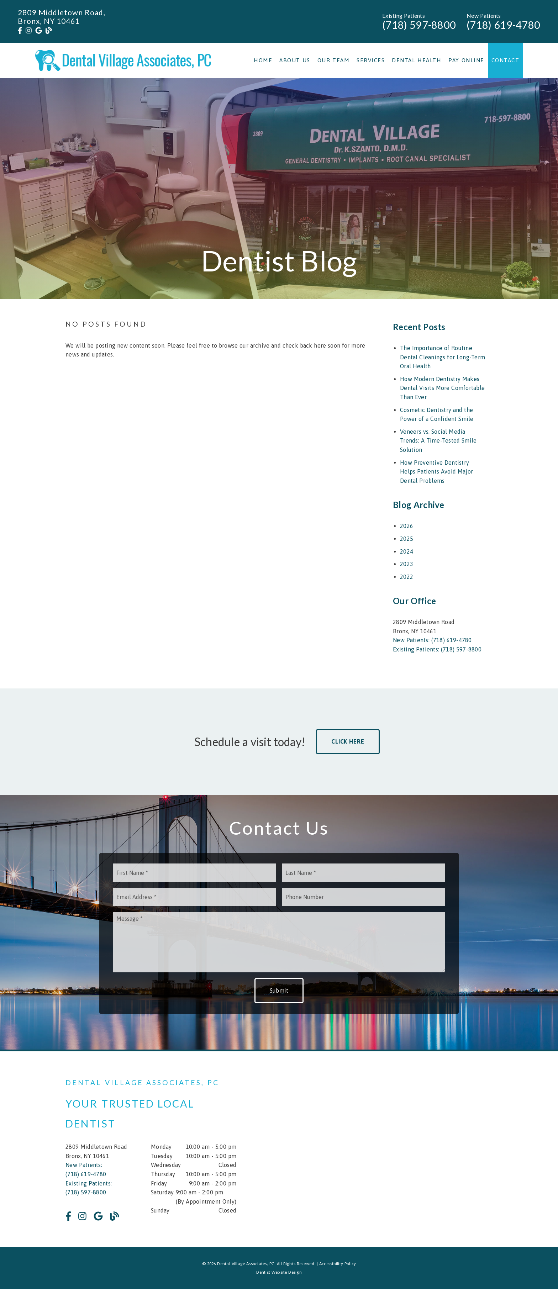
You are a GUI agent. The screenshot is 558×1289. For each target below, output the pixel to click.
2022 (406, 577)
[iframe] (407, 1149)
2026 (406, 526)
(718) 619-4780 (503, 25)
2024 (406, 551)
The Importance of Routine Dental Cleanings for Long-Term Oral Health (442, 357)
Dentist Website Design (279, 1272)
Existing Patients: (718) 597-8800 (437, 649)
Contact (505, 60)
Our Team (333, 60)
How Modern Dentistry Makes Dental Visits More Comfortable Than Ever (442, 388)
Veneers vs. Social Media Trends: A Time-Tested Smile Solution (438, 440)
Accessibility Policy (337, 1263)
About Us (294, 60)
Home (263, 60)
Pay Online (466, 60)
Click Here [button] (347, 741)
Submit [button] (279, 990)
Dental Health (416, 60)
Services (371, 60)
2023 (406, 564)
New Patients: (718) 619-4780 (432, 640)
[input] (194, 872)
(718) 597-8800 (419, 25)
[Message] (279, 942)
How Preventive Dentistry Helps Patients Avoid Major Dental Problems (436, 471)
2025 (406, 538)
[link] (20, 31)
